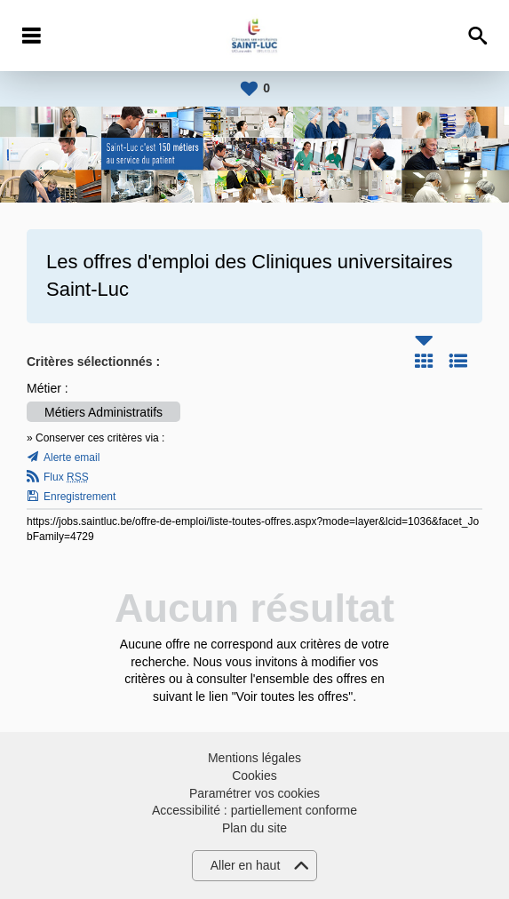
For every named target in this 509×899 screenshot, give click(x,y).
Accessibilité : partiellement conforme (254, 810)
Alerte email (71, 457)
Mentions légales (254, 758)
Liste (458, 360)
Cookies (254, 775)
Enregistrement (79, 496)
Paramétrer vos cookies (254, 793)
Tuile (423, 360)
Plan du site (254, 828)
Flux (66, 477)
